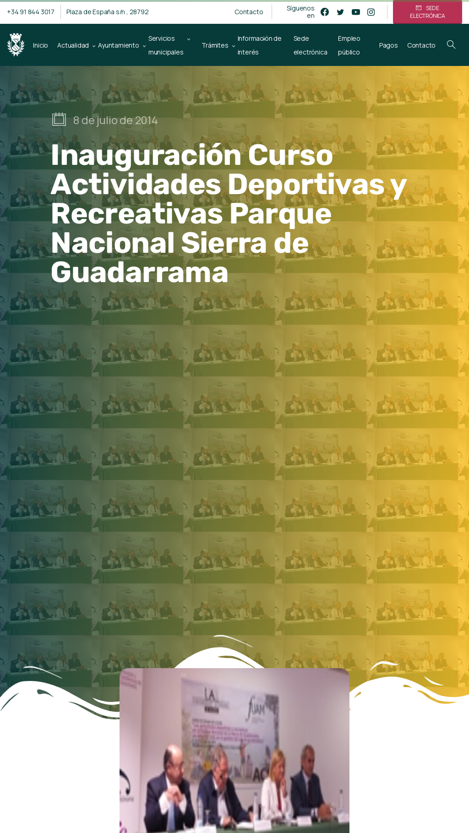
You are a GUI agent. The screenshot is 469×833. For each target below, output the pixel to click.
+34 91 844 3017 (31, 11)
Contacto (248, 12)
